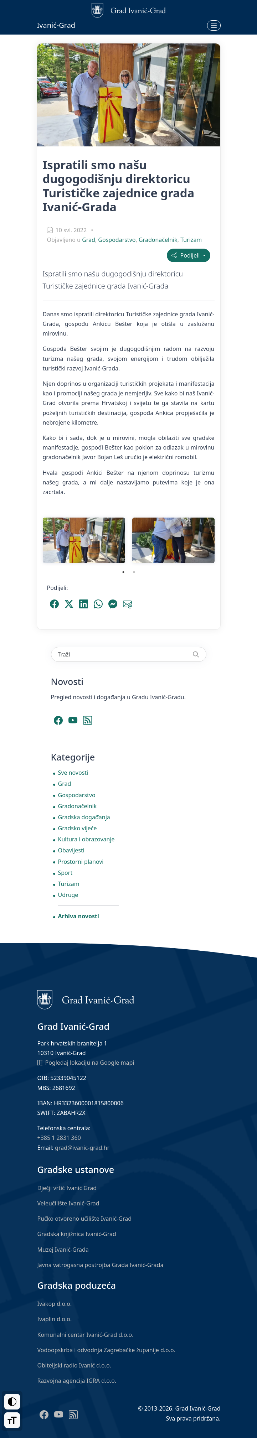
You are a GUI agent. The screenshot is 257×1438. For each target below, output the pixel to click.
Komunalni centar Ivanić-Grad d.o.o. (85, 1335)
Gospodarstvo (116, 240)
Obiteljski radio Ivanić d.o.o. (74, 1365)
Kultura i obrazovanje (86, 839)
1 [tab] (123, 572)
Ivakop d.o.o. (54, 1304)
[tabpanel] (84, 540)
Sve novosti (73, 773)
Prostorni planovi (81, 862)
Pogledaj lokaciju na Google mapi (85, 1062)
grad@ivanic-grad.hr (82, 1148)
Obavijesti (71, 850)
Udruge (68, 895)
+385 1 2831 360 (59, 1138)
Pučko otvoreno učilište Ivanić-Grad (84, 1218)
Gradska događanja (84, 817)
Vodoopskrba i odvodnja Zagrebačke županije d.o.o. (106, 1350)
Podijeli (186, 255)
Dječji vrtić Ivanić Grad (67, 1188)
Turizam (191, 240)
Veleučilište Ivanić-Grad (68, 1203)
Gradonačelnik (158, 240)
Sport (65, 873)
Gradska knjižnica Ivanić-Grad (76, 1234)
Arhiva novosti (78, 916)
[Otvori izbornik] (214, 25)
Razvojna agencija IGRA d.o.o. (77, 1381)
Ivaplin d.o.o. (54, 1319)
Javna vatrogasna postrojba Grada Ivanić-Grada (100, 1265)
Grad (88, 240)
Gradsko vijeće (77, 828)
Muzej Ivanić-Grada (63, 1249)
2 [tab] (134, 572)
